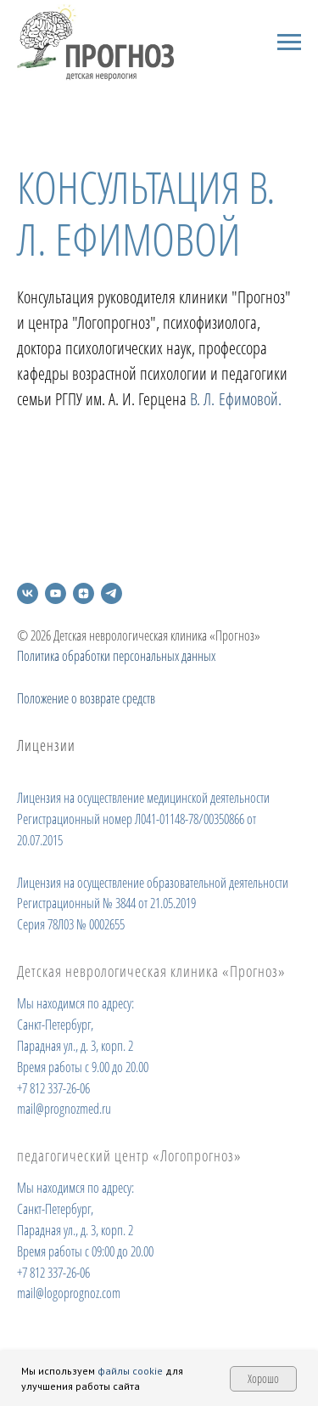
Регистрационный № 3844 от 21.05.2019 (106, 903)
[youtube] (55, 593)
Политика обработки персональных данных (116, 656)
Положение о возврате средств (86, 698)
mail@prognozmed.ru (64, 1108)
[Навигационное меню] (289, 42)
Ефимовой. (250, 398)
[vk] (27, 593)
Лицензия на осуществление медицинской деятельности (143, 797)
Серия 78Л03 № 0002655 (71, 924)
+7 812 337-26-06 (53, 1088)
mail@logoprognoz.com (68, 1293)
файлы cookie (130, 1370)
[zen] (83, 593)
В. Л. (202, 398)
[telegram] (111, 593)
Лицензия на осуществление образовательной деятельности (152, 882)
